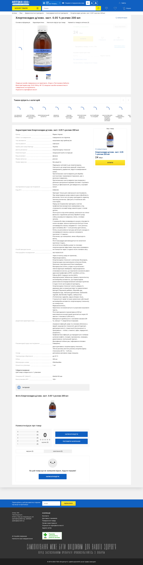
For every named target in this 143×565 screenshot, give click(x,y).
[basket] (127, 8)
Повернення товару (49, 521)
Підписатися (68, 503)
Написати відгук (71, 434)
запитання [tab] (56, 451)
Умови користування (49, 523)
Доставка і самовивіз (49, 518)
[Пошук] (98, 8)
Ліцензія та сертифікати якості (26, 90)
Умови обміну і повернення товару (85, 63)
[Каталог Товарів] (26, 8)
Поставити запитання (71, 441)
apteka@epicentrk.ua (18, 521)
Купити (83, 39)
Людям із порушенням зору (73, 3)
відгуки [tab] (28, 451)
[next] (128, 100)
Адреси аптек (47, 528)
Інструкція (23, 387)
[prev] (123, 100)
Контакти (45, 516)
